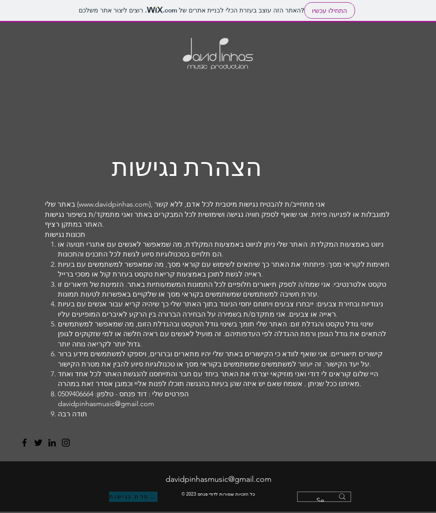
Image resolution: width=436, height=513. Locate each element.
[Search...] (325, 500)
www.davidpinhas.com (114, 204)
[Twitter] (38, 442)
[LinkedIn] (52, 442)
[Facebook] (24, 442)
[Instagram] (66, 442)
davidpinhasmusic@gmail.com (218, 479)
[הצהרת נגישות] (133, 497)
